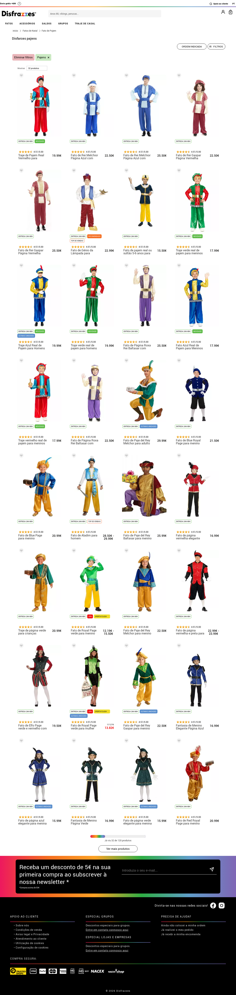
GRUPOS (63, 23)
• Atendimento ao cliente (30, 938)
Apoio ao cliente (218, 3)
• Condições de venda (28, 930)
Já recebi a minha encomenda (181, 934)
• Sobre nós (21, 925)
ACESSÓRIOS (27, 23)
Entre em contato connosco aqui (107, 930)
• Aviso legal (22, 934)
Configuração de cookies (32, 947)
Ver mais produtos (118, 849)
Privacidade (41, 934)
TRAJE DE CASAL (85, 23)
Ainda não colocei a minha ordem (183, 925)
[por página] (37, 68)
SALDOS (47, 23)
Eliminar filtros (23, 57)
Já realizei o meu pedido (177, 930)
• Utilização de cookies (29, 943)
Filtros (218, 46)
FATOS (9, 23)
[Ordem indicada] (191, 46)
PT (233, 3)
